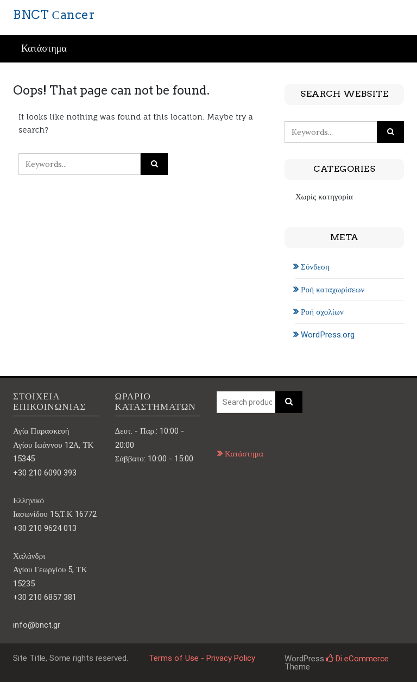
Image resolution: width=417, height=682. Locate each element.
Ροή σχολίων (322, 312)
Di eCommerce (357, 659)
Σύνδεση (315, 267)
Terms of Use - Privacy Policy (202, 658)
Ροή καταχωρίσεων (332, 290)
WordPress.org (328, 335)
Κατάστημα (44, 48)
